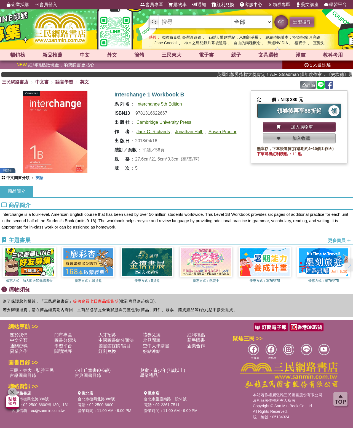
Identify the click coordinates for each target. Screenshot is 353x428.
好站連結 (152, 351)
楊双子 (300, 43)
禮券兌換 (152, 334)
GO (281, 21)
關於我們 (19, 334)
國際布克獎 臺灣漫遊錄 (181, 37)
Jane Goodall (165, 43)
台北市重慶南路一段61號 (165, 399)
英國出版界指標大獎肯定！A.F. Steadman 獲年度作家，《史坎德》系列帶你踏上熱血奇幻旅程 (290, 74)
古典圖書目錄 (88, 375)
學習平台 (335, 4)
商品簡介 (16, 191)
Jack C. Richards (153, 131)
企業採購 (17, 4)
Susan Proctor (222, 131)
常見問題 (152, 340)
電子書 (206, 55)
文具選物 (268, 55)
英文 (84, 82)
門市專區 (63, 334)
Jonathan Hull (189, 131)
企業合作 (196, 345)
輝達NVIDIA (278, 43)
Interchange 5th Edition (159, 104)
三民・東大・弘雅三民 (32, 370)
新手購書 (196, 340)
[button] (349, 265)
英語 (39, 177)
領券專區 (279, 4)
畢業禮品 (149, 375)
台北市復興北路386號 (30, 399)
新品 (52, 55)
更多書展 (339, 240)
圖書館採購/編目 (114, 345)
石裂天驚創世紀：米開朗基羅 (233, 37)
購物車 (178, 4)
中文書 (42, 82)
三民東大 (171, 55)
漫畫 (301, 55)
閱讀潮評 (63, 351)
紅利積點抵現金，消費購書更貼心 (55, 64)
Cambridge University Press (164, 122)
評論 (308, 84)
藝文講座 (307, 4)
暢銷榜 (17, 55)
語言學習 (64, 82)
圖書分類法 (65, 340)
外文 (112, 55)
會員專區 (151, 4)
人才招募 (107, 334)
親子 (236, 55)
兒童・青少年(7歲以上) (162, 370)
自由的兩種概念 (247, 43)
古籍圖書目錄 (23, 375)
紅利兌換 (223, 4)
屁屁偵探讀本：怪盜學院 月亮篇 (292, 37)
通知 (199, 4)
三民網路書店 (15, 82)
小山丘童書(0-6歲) (93, 370)
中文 (85, 55)
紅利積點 (196, 334)
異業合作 (19, 351)
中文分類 (19, 340)
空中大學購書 (156, 345)
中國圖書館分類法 (116, 340)
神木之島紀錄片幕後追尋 (205, 43)
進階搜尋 (302, 22)
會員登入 (45, 4)
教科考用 (333, 55)
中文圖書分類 (18, 177)
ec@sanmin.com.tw (48, 410)
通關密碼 (19, 345)
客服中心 (251, 4)
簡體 (139, 55)
